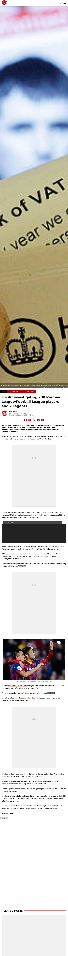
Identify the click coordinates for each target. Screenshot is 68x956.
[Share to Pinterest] (42, 420)
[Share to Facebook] (25, 420)
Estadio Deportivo (28, 698)
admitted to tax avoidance (17, 686)
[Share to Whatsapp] (34, 420)
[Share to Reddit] (38, 420)
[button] (60, 3)
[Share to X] (29, 420)
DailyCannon (13, 411)
